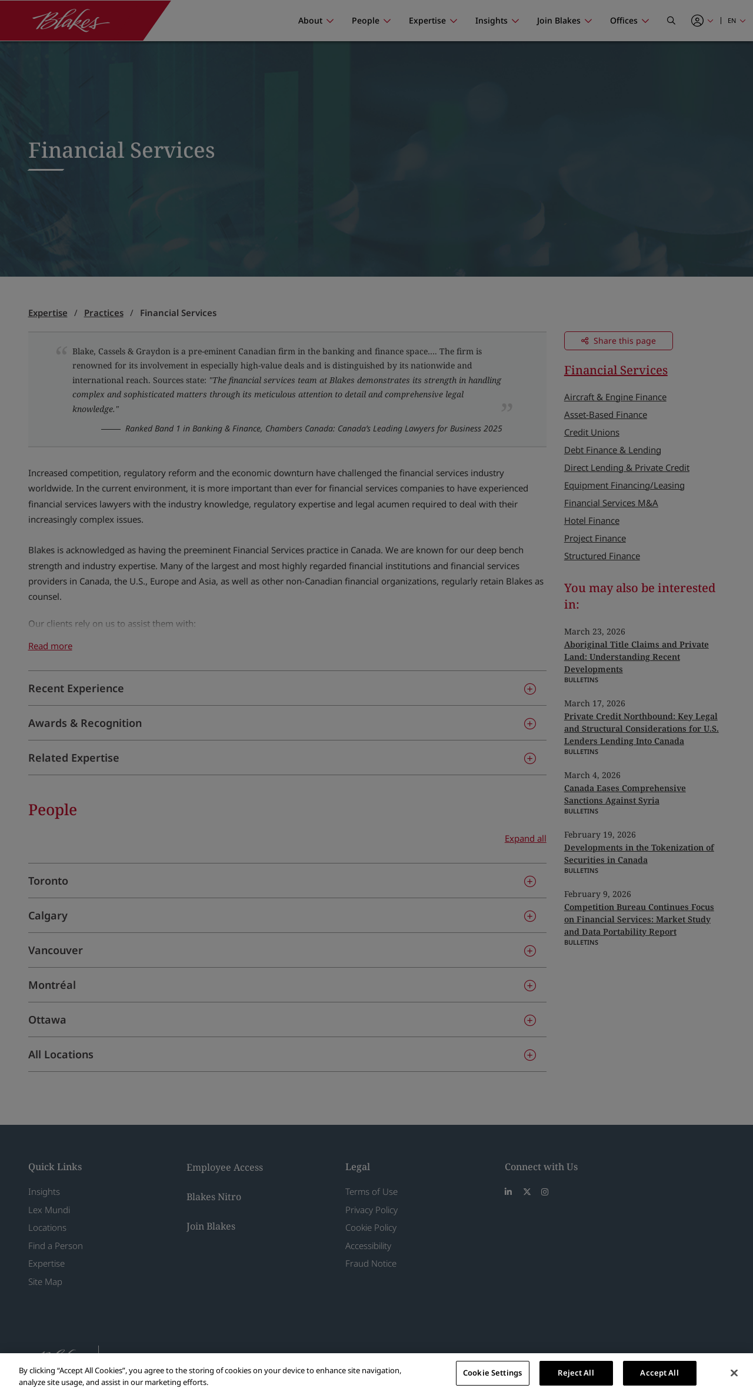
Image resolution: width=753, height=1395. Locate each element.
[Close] (734, 1373)
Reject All (576, 1372)
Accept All (659, 1372)
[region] (376, 1374)
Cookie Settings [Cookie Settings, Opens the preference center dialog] (492, 1372)
